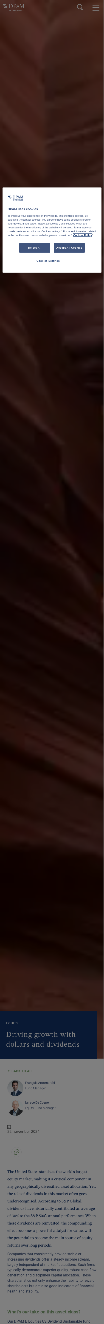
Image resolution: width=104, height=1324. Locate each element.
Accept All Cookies (69, 247)
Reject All (34, 247)
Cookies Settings (48, 260)
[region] (52, 230)
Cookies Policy (82, 235)
